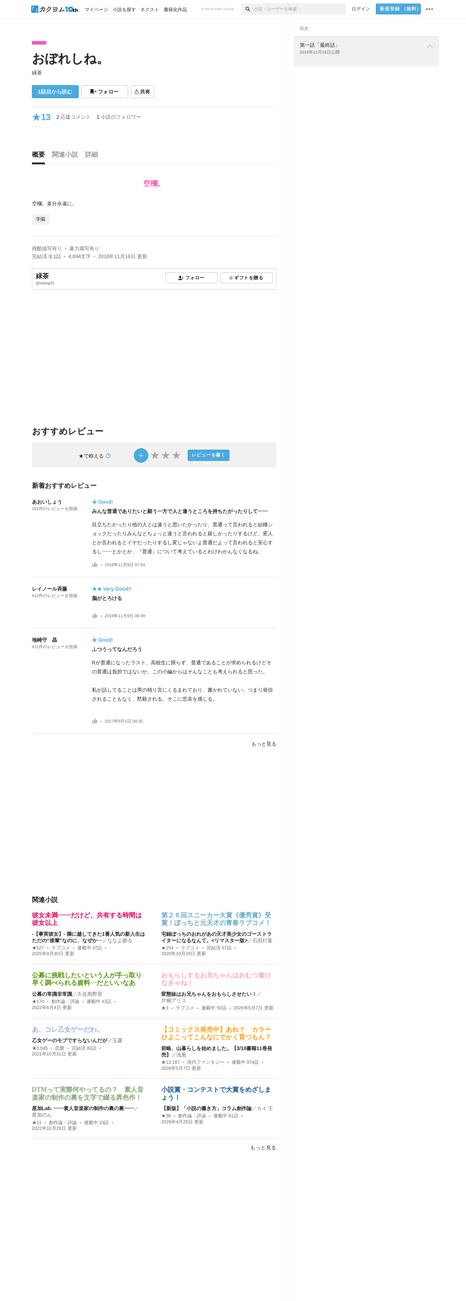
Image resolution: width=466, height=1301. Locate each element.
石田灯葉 (262, 940)
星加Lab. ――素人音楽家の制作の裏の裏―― (83, 1108)
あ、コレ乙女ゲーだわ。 (67, 1029)
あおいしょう (47, 502)
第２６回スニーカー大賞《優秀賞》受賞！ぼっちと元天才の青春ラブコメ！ (216, 919)
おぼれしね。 (70, 58)
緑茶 (37, 72)
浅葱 (181, 1055)
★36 (166, 1115)
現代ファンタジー (205, 1062)
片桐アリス (173, 1000)
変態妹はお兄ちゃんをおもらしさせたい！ (209, 994)
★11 (37, 1122)
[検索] (247, 9)
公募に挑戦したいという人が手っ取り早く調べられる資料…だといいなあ (87, 979)
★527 (38, 947)
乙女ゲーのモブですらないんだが (69, 1040)
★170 (38, 1001)
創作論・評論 (65, 1001)
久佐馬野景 (89, 994)
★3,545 (40, 1048)
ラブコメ (60, 947)
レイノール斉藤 (49, 589)
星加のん (42, 1115)
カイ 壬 (265, 1108)
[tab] (40, 156)
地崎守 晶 (47, 640)
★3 (164, 1008)
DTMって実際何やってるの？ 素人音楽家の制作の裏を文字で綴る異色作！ (88, 1093)
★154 (167, 947)
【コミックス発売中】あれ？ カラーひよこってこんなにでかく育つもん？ (216, 1033)
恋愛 (59, 1048)
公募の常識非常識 (52, 994)
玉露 (117, 1040)
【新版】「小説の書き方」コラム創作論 (206, 1108)
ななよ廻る (119, 940)
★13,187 (170, 1062)
